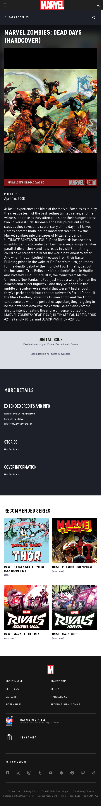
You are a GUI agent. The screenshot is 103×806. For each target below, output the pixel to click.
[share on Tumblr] (40, 773)
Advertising (59, 681)
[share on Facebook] (7, 773)
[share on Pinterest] (72, 773)
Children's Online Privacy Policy (18, 795)
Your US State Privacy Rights (55, 791)
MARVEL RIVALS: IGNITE (65, 634)
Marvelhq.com (60, 696)
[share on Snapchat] (61, 773)
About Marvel (15, 681)
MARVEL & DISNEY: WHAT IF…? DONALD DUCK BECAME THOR (25, 569)
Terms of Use (14, 791)
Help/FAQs (12, 689)
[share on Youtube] (51, 773)
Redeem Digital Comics (65, 704)
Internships (14, 704)
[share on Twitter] (18, 773)
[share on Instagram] (29, 773)
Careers (11, 696)
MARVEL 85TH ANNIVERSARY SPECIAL (72, 567)
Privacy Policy (31, 791)
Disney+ (56, 689)
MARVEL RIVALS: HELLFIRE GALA (21, 634)
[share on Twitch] (83, 773)
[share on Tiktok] (94, 773)
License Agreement (47, 795)
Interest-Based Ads (70, 795)
